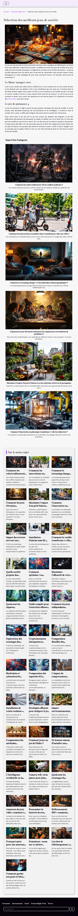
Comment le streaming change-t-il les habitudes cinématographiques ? (39, 283)
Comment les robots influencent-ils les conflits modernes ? (39, 185)
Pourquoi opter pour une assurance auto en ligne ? (16, 844)
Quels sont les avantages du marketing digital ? (61, 777)
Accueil (6, 12)
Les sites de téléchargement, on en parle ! (61, 844)
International (17, 904)
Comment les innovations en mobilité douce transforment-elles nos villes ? (39, 234)
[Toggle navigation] (6, 3)
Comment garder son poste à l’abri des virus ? (14, 876)
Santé (26, 904)
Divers (50, 904)
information (12, 99)
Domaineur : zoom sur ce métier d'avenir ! (38, 844)
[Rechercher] (36, 909)
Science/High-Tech (18, 12)
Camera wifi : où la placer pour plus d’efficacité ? (38, 777)
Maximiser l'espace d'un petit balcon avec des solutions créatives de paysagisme (39, 383)
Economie (6, 904)
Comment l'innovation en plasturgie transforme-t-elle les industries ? (39, 432)
